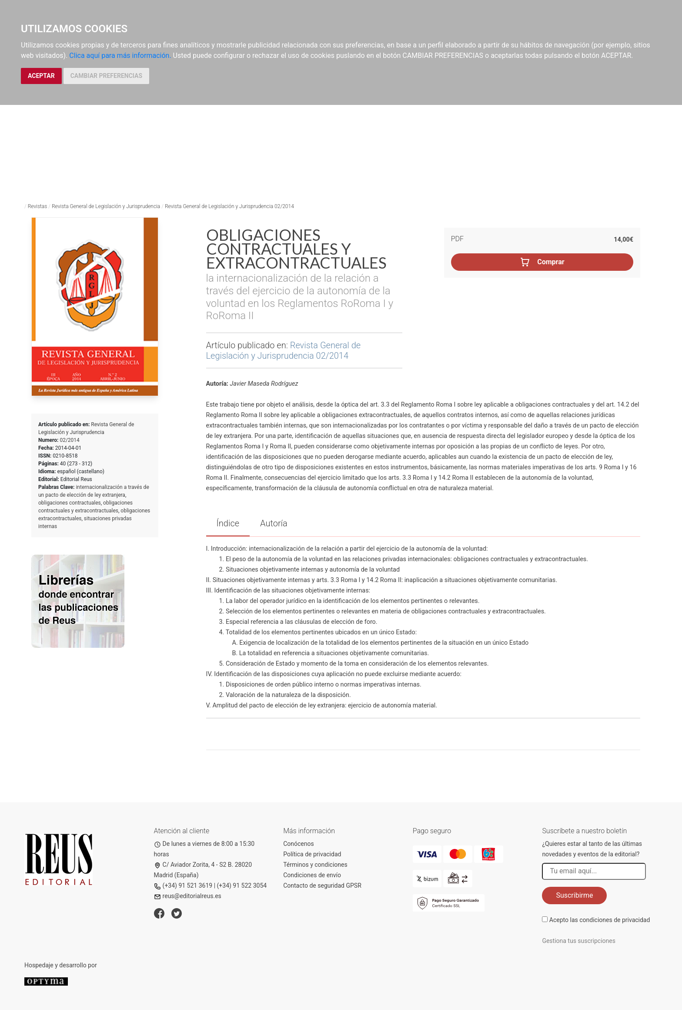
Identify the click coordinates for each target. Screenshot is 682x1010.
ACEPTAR (41, 75)
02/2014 (69, 440)
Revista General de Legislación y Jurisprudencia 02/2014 (229, 206)
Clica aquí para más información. (120, 55)
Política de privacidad (312, 854)
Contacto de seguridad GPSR (322, 885)
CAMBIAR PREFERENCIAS (106, 75)
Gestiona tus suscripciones (578, 940)
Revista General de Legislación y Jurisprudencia (106, 206)
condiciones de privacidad (614, 919)
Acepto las (599, 919)
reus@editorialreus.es (187, 895)
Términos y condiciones (315, 864)
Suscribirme (574, 895)
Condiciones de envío (312, 875)
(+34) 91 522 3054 (242, 885)
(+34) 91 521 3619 (183, 885)
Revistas (37, 206)
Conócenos (298, 843)
